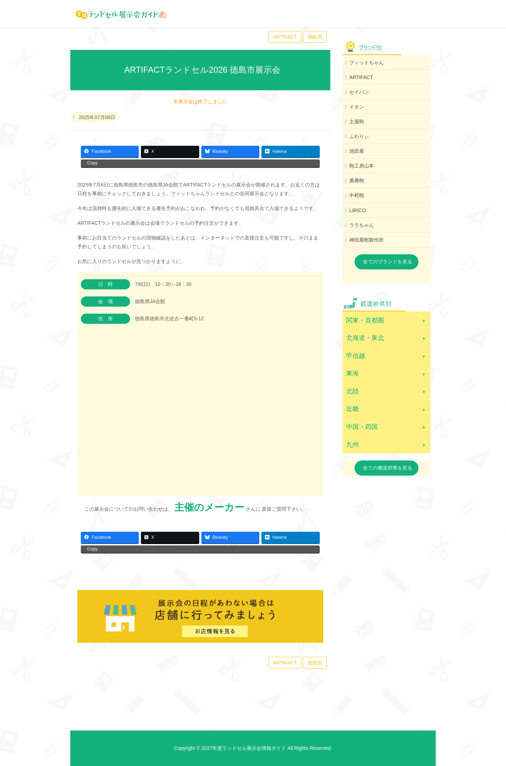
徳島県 (314, 37)
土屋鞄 (356, 121)
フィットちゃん (366, 62)
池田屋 (356, 151)
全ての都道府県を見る (387, 468)
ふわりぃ (359, 136)
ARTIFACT (285, 37)
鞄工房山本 (361, 166)
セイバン (359, 92)
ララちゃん (361, 225)
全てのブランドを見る (387, 261)
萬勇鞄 (356, 180)
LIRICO (357, 210)
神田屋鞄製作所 (366, 240)
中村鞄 (356, 195)
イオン (356, 107)
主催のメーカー (209, 507)
